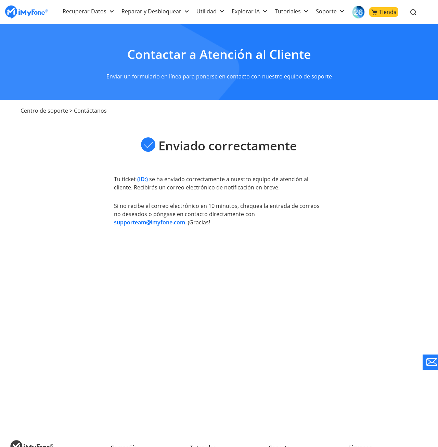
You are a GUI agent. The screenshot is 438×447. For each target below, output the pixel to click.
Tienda (383, 12)
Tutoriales (288, 11)
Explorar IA (247, 11)
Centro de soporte (44, 110)
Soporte (327, 11)
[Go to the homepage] (26, 12)
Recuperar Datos (88, 11)
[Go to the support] (430, 362)
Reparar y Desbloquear (154, 11)
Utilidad (208, 11)
